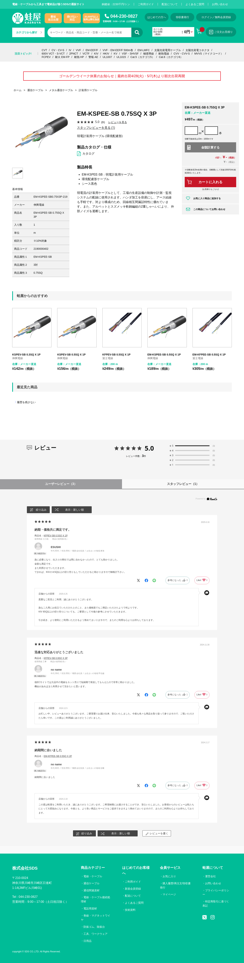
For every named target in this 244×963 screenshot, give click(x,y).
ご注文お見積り (221, 32)
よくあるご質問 (194, 4)
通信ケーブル (91, 883)
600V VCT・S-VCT (53, 53)
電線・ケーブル (92, 876)
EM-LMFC (144, 50)
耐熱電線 (163, 53)
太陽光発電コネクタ (197, 50)
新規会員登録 (133, 888)
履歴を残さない (26, 402)
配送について (170, 4)
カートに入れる (210, 182)
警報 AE (93, 57)
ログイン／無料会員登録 (216, 17)
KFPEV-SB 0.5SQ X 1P (116, 354)
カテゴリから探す (29, 32)
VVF (78, 50)
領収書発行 (182, 17)
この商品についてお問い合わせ (209, 209)
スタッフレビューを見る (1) (96, 127)
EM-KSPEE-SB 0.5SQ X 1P (164, 354)
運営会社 (210, 876)
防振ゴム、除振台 (94, 926)
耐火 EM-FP (62, 57)
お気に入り (169, 876)
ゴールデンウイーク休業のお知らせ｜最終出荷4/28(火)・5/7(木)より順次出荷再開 (122, 76)
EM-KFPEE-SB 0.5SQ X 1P (209, 354)
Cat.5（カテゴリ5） (142, 57)
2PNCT (73, 53)
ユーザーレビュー (61, 484)
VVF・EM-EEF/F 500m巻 (118, 50)
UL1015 (121, 57)
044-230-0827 (124, 16)
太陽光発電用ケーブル (167, 50)
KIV (96, 53)
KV (115, 53)
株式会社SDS (25, 868)
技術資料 (130, 909)
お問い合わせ (220, 4)
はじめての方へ (156, 17)
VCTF (86, 53)
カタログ (88, 153)
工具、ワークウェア (95, 933)
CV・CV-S (58, 50)
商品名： (51, 535)
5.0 (149, 448)
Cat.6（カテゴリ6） (171, 57)
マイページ (169, 894)
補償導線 (148, 53)
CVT (44, 50)
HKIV (106, 53)
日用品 (87, 940)
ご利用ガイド (146, 4)
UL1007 (107, 57)
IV (70, 50)
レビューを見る (117, 122)
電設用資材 (90, 908)
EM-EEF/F (92, 50)
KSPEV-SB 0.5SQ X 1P (71, 354)
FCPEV (46, 57)
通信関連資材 (91, 890)
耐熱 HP (79, 57)
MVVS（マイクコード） (208, 53)
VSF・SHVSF (130, 53)
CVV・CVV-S (182, 53)
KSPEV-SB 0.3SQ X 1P (26, 354)
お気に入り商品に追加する (207, 198)
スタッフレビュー (183, 484)
